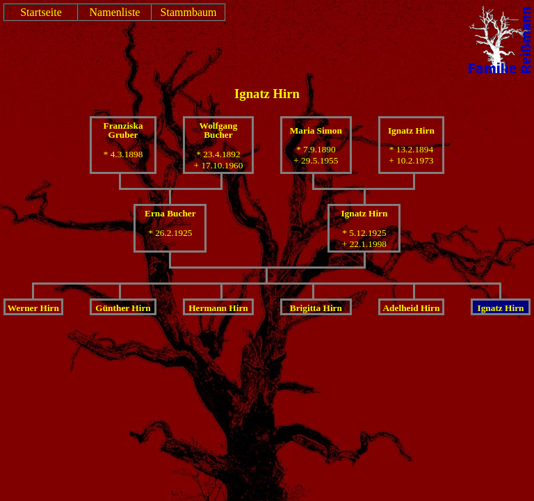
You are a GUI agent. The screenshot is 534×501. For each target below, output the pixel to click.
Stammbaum (189, 12)
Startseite (41, 12)
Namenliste (115, 12)
